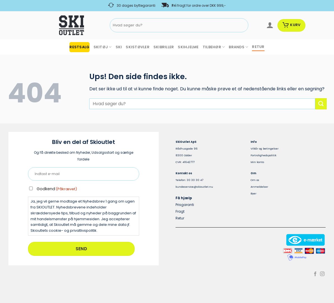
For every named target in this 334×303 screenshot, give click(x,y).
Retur (180, 218)
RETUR (258, 46)
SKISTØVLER (138, 47)
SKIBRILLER (163, 47)
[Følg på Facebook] (315, 274)
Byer (253, 193)
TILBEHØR (214, 47)
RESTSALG (79, 47)
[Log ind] (269, 25)
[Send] (243, 25)
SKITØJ (103, 47)
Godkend (57, 189)
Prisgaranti (185, 204)
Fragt (180, 211)
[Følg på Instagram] (322, 274)
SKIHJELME (188, 47)
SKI (119, 47)
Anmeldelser (259, 187)
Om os (255, 180)
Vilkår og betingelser (265, 148)
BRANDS (238, 47)
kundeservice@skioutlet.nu (194, 187)
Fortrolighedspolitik (263, 155)
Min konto (257, 162)
